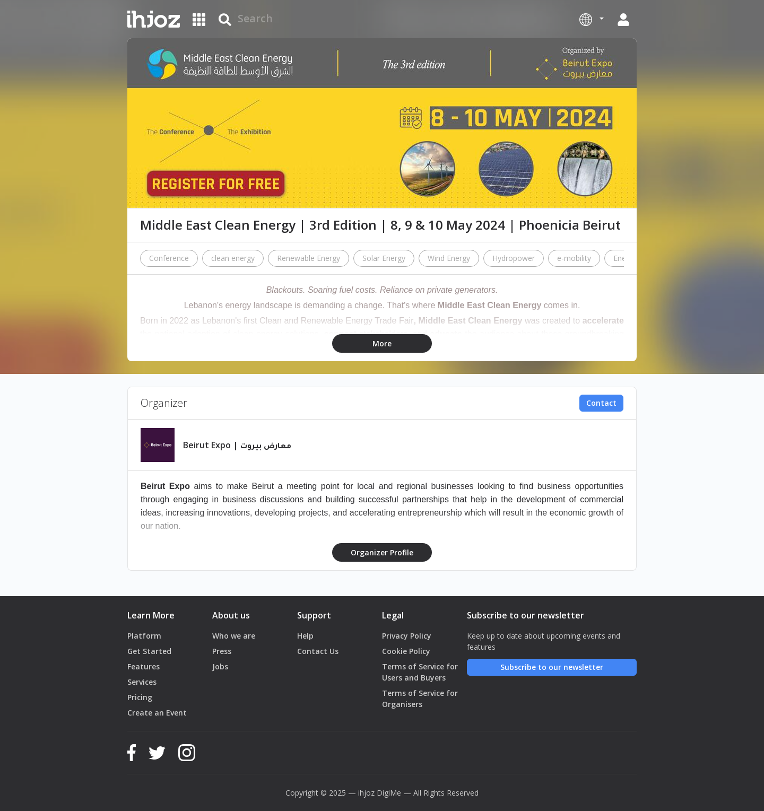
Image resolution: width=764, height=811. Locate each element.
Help (305, 636)
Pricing (139, 697)
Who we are (233, 636)
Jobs (220, 666)
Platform (144, 636)
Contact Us (317, 651)
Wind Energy (449, 258)
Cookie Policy (406, 651)
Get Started (149, 651)
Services (142, 682)
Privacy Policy (406, 636)
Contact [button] (601, 403)
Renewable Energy (308, 258)
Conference (169, 258)
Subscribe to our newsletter (551, 667)
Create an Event (157, 713)
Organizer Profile (382, 552)
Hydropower (513, 258)
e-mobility (574, 258)
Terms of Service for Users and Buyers (420, 672)
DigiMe (389, 793)
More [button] (382, 343)
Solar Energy (383, 258)
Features (143, 666)
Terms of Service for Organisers (420, 698)
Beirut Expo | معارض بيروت (237, 445)
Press (221, 651)
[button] (591, 19)
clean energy (233, 258)
